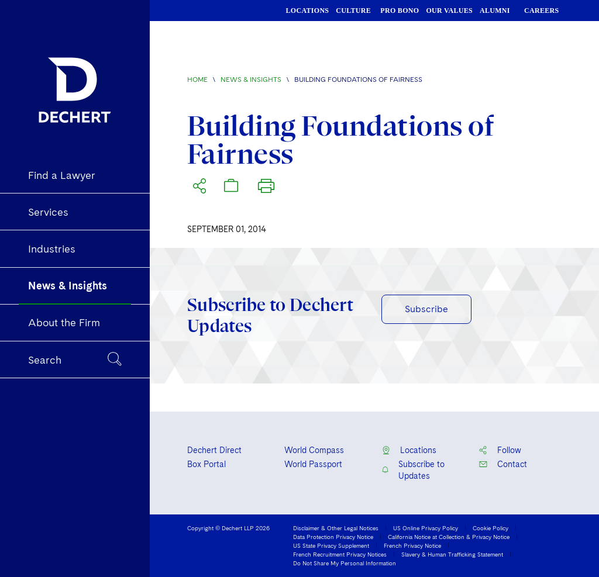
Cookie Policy (490, 527)
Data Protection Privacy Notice (333, 536)
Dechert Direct (214, 450)
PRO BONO (399, 10)
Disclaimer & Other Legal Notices (335, 527)
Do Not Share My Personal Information (344, 562)
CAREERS (541, 10)
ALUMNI (495, 10)
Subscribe (426, 309)
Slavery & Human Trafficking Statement (452, 554)
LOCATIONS (307, 10)
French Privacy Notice (412, 545)
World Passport (313, 464)
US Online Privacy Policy (425, 527)
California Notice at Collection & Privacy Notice (449, 536)
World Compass (314, 450)
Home (197, 79)
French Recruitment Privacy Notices (340, 554)
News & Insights (251, 79)
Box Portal (206, 464)
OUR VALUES (449, 10)
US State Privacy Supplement (331, 545)
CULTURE (353, 10)
